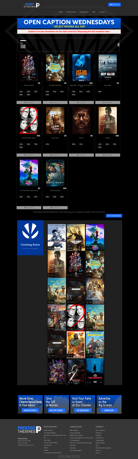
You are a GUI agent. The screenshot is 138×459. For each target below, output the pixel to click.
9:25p (73, 94)
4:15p (81, 91)
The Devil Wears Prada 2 (51, 442)
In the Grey (73, 445)
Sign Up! (114, 5)
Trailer (29, 102)
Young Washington (75, 433)
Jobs (97, 445)
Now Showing (71, 12)
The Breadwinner (74, 440)
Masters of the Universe (76, 435)
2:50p (47, 197)
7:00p (114, 144)
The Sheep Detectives (50, 433)
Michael (46, 450)
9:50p (21, 147)
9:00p (21, 94)
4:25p (28, 91)
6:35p (35, 197)
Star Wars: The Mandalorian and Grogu (81, 443)
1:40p (73, 91)
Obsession (73, 448)
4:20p (28, 144)
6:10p (54, 197)
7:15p (81, 144)
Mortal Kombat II (48, 430)
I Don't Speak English (76, 450)
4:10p (54, 91)
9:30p (62, 197)
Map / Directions (100, 430)
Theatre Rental (100, 440)
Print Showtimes (114, 216)
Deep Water (47, 440)
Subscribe (98, 435)
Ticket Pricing (99, 438)
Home (61, 12)
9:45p (28, 94)
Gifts (93, 12)
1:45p (21, 91)
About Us (98, 450)
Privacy (98, 453)
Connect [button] (102, 12)
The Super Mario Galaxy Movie (52, 452)
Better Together (74, 430)
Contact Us (99, 433)
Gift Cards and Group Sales (103, 448)
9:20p (47, 94)
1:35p (47, 91)
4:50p (73, 144)
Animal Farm (47, 445)
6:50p (62, 91)
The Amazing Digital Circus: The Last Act (81, 438)
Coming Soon (84, 12)
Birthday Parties (100, 443)
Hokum (46, 447)
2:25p (47, 144)
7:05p (35, 91)
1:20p (99, 144)
